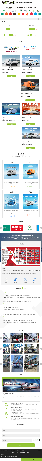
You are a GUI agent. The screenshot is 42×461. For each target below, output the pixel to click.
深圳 (17, 452)
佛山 (22, 452)
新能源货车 (16, 456)
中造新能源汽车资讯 (10, 456)
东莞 (20, 452)
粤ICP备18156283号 (30, 450)
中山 (24, 452)
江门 (29, 452)
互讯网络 (39, 450)
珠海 (26, 452)
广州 (19, 452)
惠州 (27, 452)
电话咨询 (31, 459)
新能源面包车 (3, 456)
